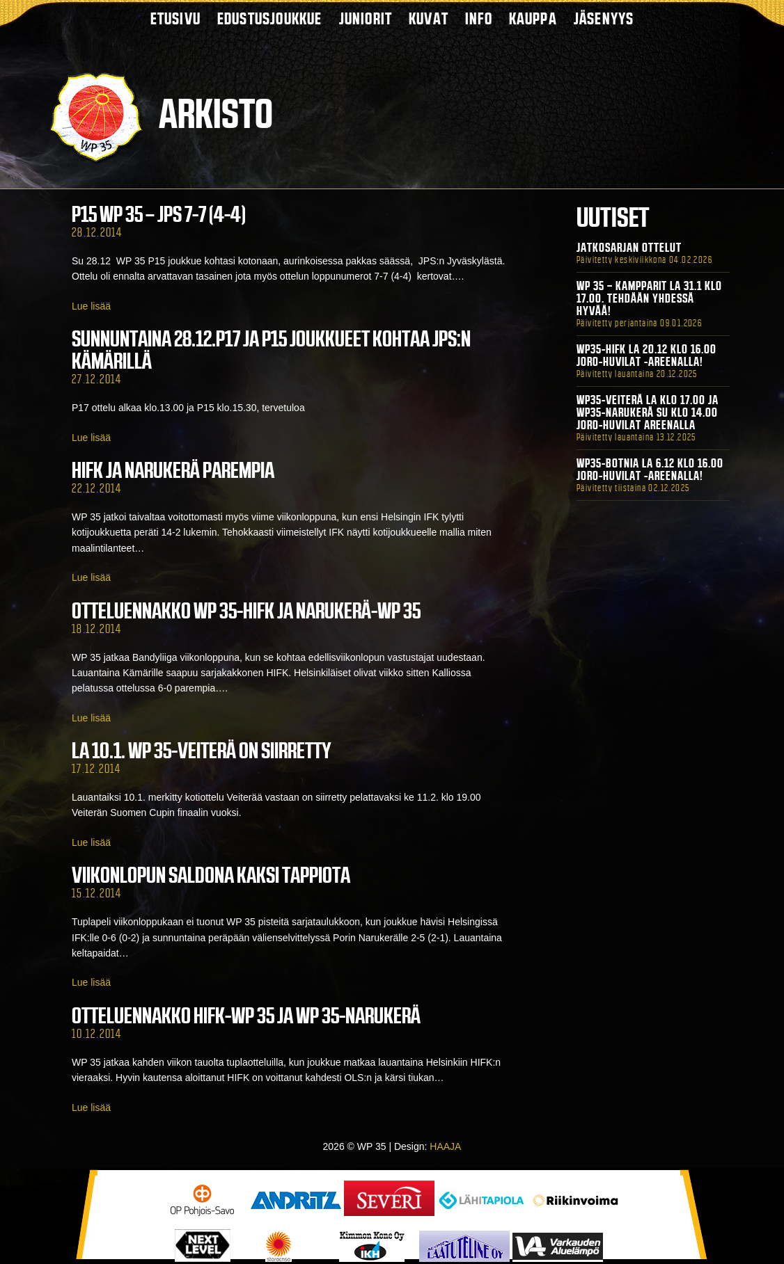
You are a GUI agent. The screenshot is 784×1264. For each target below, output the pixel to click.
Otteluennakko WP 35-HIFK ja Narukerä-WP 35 (246, 611)
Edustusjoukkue (269, 18)
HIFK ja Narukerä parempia (173, 470)
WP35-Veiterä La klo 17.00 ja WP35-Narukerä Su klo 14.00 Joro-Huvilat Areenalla (648, 412)
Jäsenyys (604, 18)
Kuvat (428, 18)
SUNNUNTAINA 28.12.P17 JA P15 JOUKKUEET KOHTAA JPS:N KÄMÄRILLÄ (271, 350)
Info (478, 18)
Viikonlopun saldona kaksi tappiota (211, 875)
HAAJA (445, 1146)
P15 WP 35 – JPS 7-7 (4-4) (159, 214)
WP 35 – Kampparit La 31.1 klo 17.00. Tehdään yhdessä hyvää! (649, 298)
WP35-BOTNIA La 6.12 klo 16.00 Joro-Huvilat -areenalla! (650, 469)
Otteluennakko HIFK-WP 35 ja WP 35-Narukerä (246, 1015)
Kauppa (533, 18)
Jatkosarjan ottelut (629, 247)
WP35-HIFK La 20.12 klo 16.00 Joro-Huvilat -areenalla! (646, 355)
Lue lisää (91, 306)
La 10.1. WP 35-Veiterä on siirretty (201, 750)
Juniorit (366, 18)
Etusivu (175, 18)
